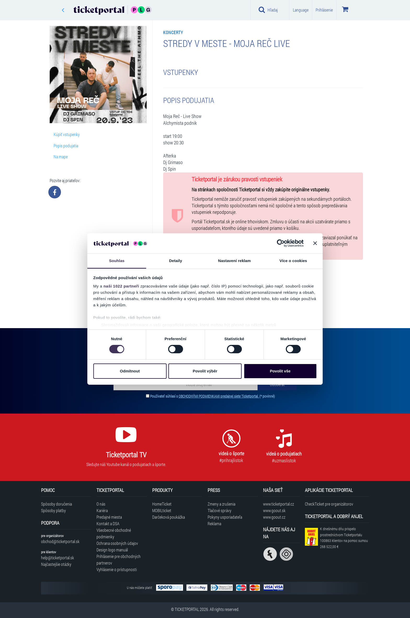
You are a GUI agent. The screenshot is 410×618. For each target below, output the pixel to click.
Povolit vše (280, 371)
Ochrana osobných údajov (117, 543)
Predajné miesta (109, 517)
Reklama (214, 523)
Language (301, 10)
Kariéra (102, 510)
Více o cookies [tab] (293, 260)
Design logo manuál (112, 549)
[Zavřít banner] (315, 243)
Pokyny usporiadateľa (225, 517)
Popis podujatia (66, 145)
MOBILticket (161, 510)
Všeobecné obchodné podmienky (113, 533)
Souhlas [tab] (116, 260)
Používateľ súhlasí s (212, 396)
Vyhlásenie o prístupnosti (116, 569)
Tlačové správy (219, 510)
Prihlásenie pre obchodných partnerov (118, 560)
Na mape (61, 156)
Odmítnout (130, 371)
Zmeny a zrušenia (221, 504)
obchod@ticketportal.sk (60, 541)
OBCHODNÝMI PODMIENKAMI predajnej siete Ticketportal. (219, 396)
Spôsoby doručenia (56, 504)
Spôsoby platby (53, 510)
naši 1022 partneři (121, 286)
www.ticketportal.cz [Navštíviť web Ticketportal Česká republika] (278, 504)
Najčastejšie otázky (56, 564)
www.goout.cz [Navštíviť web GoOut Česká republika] (274, 517)
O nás (100, 504)
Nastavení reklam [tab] (234, 260)
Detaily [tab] (175, 260)
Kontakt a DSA (107, 523)
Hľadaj (268, 9)
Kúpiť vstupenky (67, 134)
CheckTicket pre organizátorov (329, 504)
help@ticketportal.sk (57, 557)
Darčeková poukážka (168, 517)
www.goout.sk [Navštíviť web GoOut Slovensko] (274, 510)
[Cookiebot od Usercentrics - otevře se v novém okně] (281, 243)
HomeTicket (162, 504)
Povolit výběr (205, 371)
